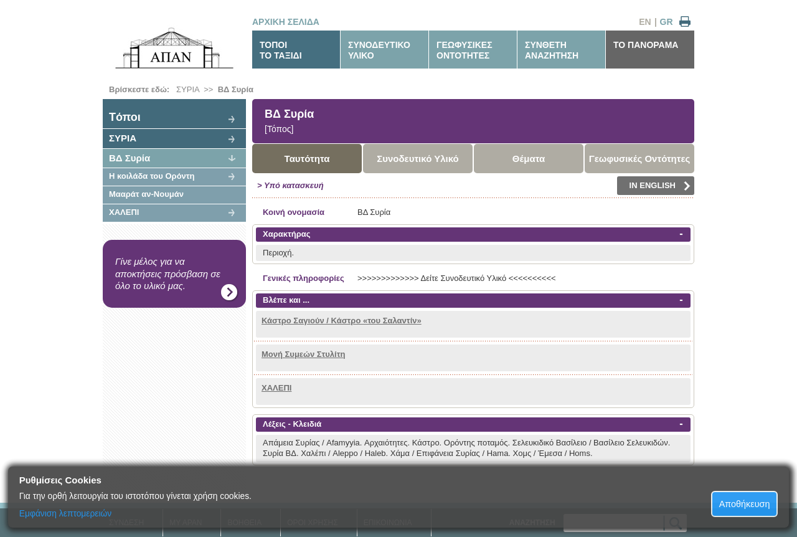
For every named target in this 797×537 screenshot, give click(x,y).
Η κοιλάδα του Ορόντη (152, 176)
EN (645, 22)
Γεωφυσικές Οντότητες (640, 158)
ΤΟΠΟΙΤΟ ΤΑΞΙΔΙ (281, 50)
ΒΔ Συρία (235, 89)
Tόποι (125, 117)
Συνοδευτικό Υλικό (418, 158)
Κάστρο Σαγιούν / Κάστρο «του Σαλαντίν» (342, 320)
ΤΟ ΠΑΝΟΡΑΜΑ (645, 45)
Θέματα (528, 158)
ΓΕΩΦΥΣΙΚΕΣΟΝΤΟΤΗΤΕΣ (464, 50)
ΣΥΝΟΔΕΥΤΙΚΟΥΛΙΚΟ (379, 50)
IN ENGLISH (660, 186)
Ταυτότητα (307, 158)
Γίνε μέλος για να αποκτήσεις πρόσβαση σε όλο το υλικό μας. (167, 273)
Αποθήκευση (744, 504)
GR (666, 22)
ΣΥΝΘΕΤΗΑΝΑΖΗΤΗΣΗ (551, 50)
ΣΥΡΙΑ (187, 89)
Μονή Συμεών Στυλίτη (303, 354)
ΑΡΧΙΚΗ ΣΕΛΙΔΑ (285, 22)
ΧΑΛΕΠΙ (124, 212)
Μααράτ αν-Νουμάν (146, 194)
